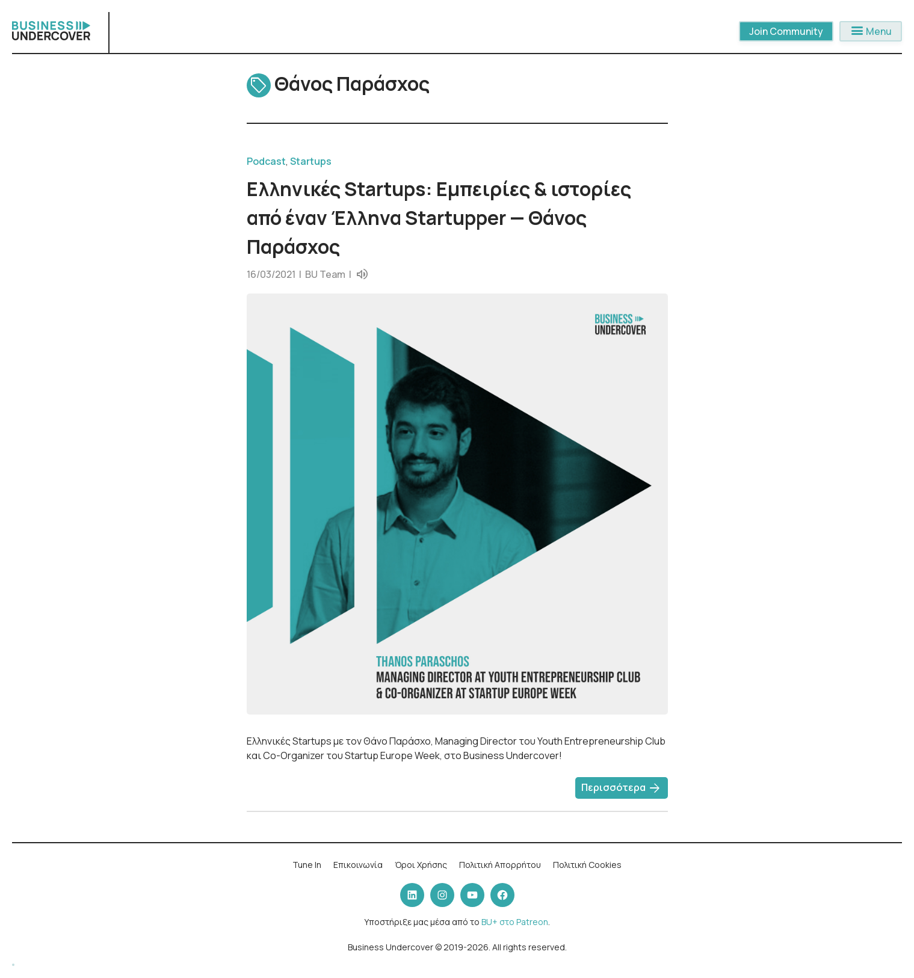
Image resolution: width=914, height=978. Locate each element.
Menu (871, 31)
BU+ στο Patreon (514, 921)
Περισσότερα (621, 788)
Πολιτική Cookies (587, 864)
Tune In (306, 864)
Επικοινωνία (358, 864)
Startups (311, 161)
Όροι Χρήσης (421, 864)
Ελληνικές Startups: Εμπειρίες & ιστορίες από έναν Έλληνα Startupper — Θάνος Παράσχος (439, 218)
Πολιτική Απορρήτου (500, 864)
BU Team (325, 274)
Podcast (266, 161)
